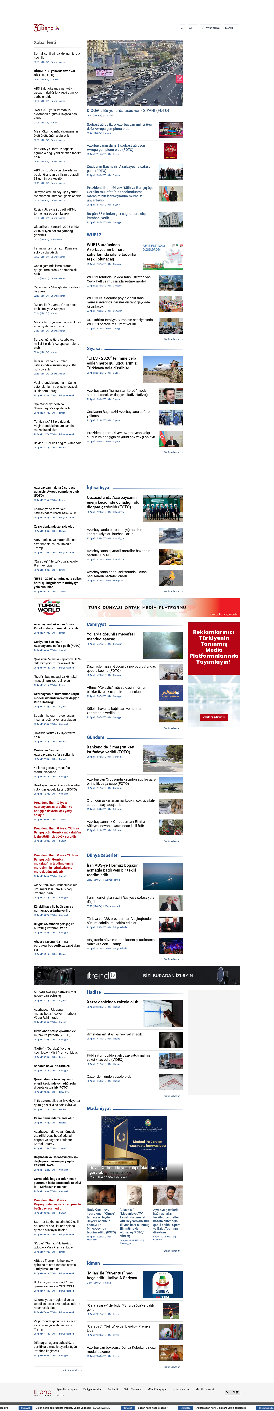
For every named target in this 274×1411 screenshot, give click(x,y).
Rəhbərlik (113, 1389)
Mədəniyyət (99, 1108)
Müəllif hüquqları (157, 1389)
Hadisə (94, 992)
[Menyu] (231, 27)
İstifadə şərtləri (181, 1389)
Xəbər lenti (45, 42)
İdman (93, 1263)
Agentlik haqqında (67, 1389)
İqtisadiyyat (99, 487)
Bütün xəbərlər (172, 339)
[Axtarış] (182, 27)
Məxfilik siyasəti (205, 1389)
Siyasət (94, 348)
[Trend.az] (47, 28)
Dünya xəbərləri (103, 855)
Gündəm (95, 737)
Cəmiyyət (96, 624)
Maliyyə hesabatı (92, 1389)
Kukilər (60, 1395)
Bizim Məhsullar (133, 1389)
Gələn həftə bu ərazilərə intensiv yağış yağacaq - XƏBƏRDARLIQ (105, 1407)
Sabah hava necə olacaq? (184, 1407)
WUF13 (94, 234)
